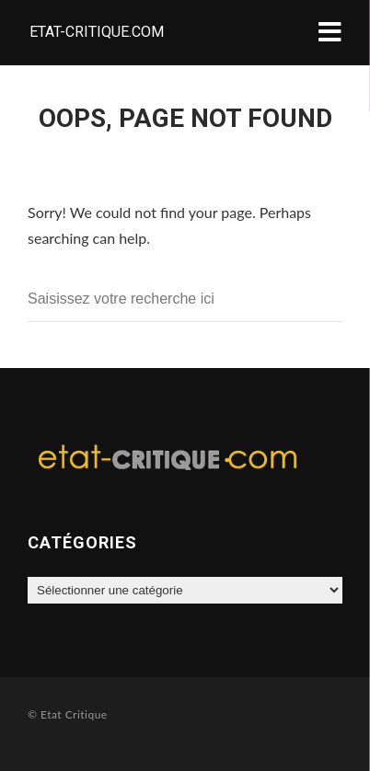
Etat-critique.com (96, 31)
